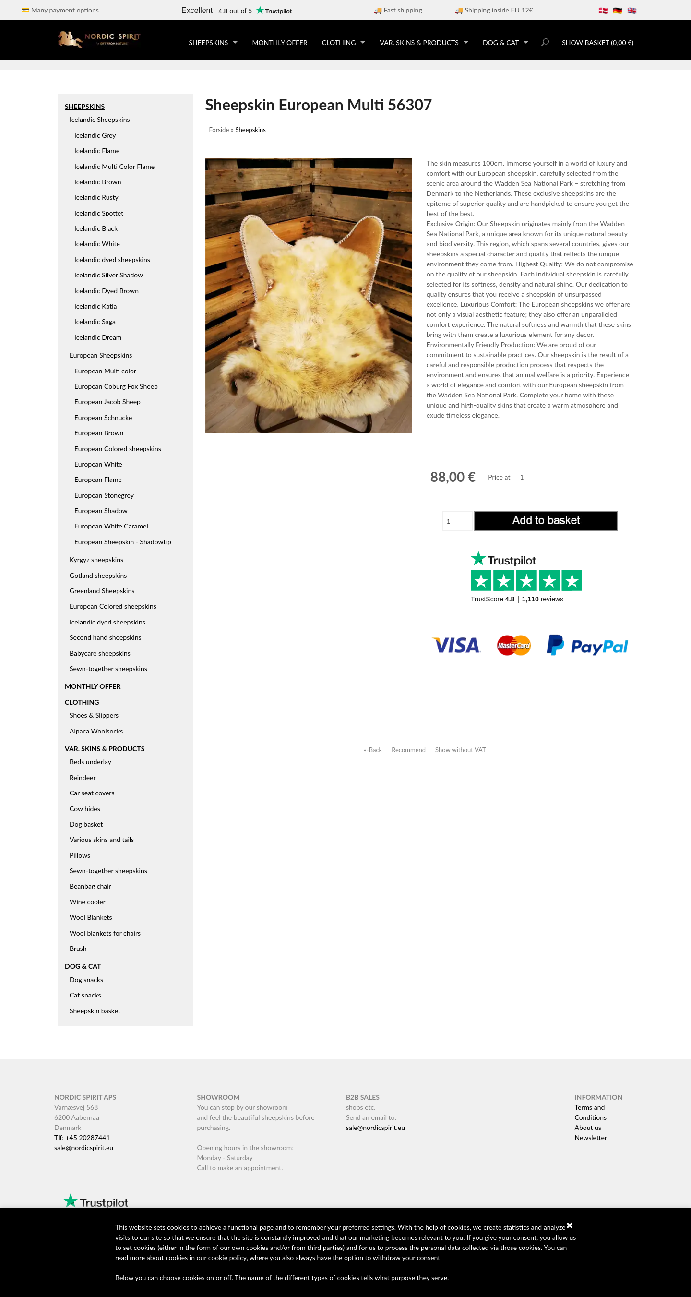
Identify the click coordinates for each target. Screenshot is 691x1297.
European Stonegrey (104, 495)
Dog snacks (86, 979)
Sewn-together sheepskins (108, 668)
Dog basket (86, 824)
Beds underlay (90, 761)
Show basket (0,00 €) (597, 42)
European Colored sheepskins (117, 448)
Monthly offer (279, 42)
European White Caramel (111, 526)
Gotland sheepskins (98, 575)
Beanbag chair (90, 886)
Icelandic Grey (95, 135)
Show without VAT (460, 750)
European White (98, 464)
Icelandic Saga (95, 321)
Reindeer (83, 777)
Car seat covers (92, 793)
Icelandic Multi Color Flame (114, 166)
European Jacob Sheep (107, 401)
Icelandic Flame (96, 150)
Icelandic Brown (97, 182)
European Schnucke (103, 417)
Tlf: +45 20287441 (82, 1137)
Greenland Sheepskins (102, 591)
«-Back (373, 750)
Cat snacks (85, 995)
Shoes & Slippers (94, 715)
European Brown (98, 433)
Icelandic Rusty (96, 197)
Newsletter (590, 1137)
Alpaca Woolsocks (96, 731)
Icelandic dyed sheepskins (112, 259)
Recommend (409, 750)
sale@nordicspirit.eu (83, 1147)
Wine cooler (88, 902)
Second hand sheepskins (106, 637)
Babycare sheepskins (100, 653)
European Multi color (105, 371)
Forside (219, 129)
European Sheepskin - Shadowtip (122, 542)
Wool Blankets (91, 917)
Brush (78, 948)
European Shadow (101, 510)
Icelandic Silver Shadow (108, 275)
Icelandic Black (96, 228)
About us (587, 1127)
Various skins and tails (102, 839)
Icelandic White (97, 244)
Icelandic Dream (97, 337)
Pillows (80, 855)
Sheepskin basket (95, 1011)
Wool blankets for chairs (105, 933)
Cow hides (85, 809)
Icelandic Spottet (98, 213)
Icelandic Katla (95, 306)
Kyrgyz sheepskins (96, 559)
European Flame (98, 479)
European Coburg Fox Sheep (116, 386)
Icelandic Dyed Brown (106, 291)
